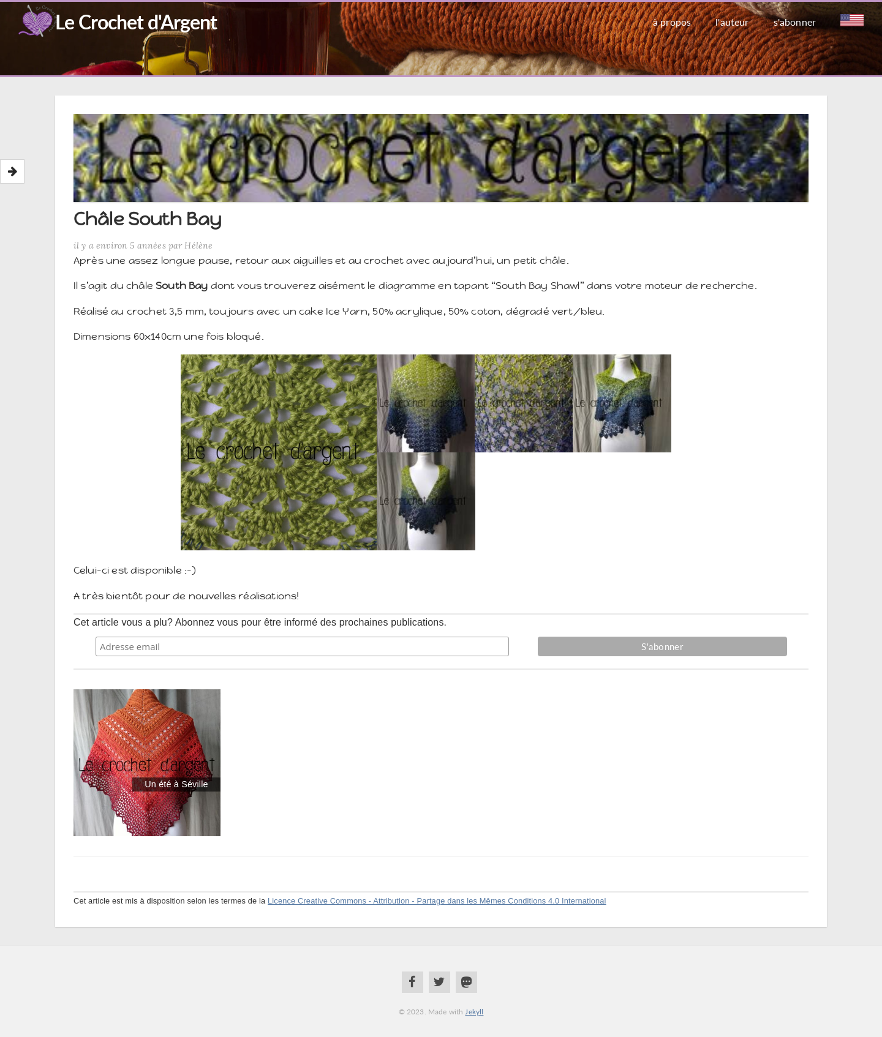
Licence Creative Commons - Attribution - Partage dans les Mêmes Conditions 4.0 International (437, 900)
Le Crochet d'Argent (136, 22)
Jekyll (474, 1011)
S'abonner (795, 22)
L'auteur (731, 22)
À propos (672, 22)
